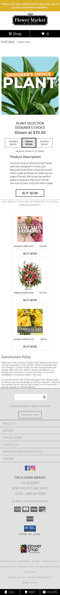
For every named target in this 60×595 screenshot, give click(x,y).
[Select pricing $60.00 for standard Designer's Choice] (13, 142)
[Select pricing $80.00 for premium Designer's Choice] (44, 142)
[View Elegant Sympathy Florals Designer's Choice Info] (30, 321)
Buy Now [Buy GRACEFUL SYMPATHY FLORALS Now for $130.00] (30, 253)
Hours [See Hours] (50, 592)
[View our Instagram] (32, 469)
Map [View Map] (30, 592)
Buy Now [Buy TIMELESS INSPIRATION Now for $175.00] (30, 300)
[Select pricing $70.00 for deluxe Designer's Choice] (29, 142)
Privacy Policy (16, 577)
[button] (30, 528)
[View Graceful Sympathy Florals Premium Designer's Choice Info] (30, 229)
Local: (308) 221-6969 (30, 493)
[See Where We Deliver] (30, 414)
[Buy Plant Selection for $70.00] (30, 193)
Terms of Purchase (39, 577)
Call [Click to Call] (10, 592)
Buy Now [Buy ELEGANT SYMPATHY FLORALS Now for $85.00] (30, 347)
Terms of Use (30, 582)
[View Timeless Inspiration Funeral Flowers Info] (30, 275)
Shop (15, 33)
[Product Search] (30, 397)
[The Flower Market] (30, 25)
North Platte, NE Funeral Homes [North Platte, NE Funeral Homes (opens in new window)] (20, 561)
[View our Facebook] (27, 469)
